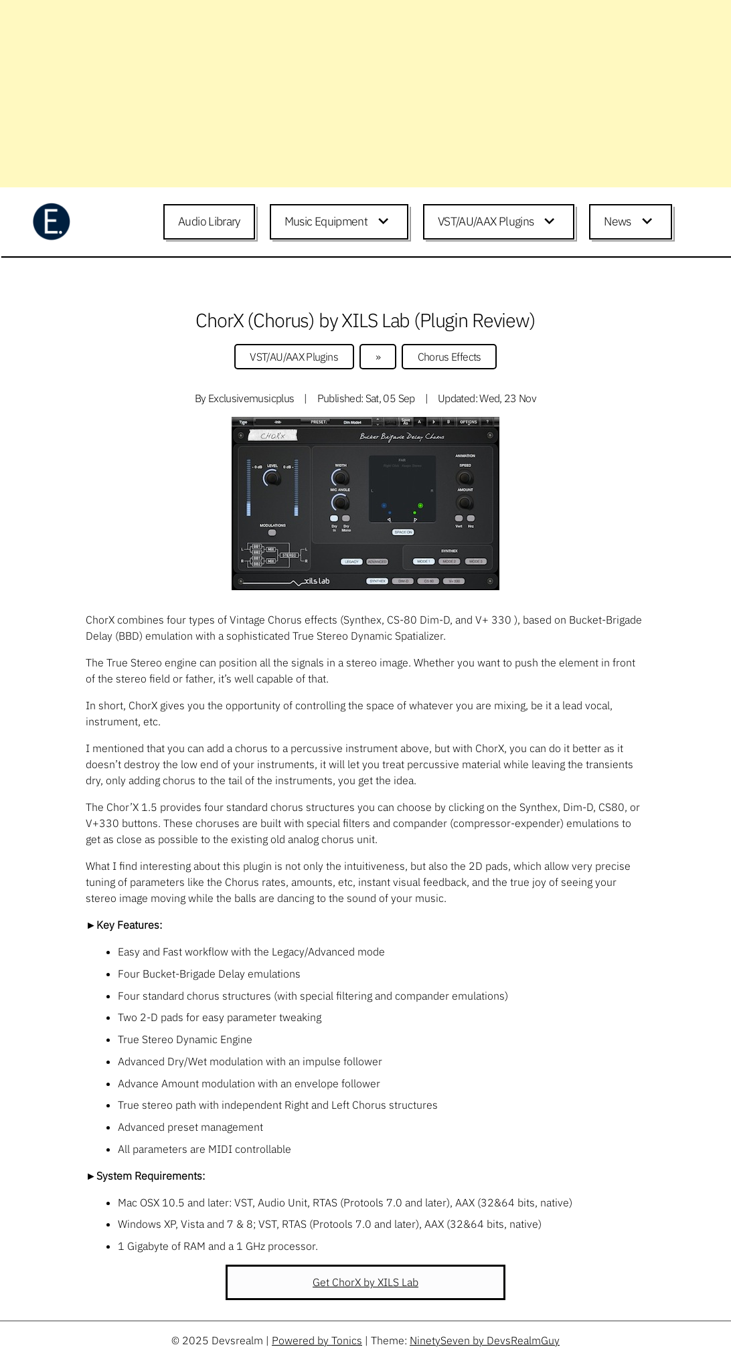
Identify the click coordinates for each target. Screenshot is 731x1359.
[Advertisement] (365, 93)
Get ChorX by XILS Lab (365, 1282)
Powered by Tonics (317, 1340)
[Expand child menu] (386, 222)
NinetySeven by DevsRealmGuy (485, 1340)
